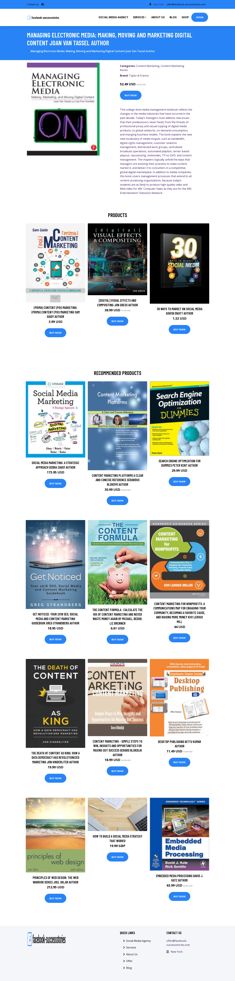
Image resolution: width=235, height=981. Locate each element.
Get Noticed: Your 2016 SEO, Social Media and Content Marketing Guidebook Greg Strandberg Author (55, 618)
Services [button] (138, 17)
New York (158, 4)
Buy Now (131, 95)
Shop (185, 17)
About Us (158, 17)
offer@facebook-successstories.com (186, 4)
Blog (173, 17)
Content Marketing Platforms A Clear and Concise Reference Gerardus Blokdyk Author (117, 479)
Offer (199, 17)
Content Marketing (147, 66)
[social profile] (42, 4)
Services (131, 947)
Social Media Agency (113, 17)
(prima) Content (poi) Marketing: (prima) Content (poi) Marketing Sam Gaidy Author (55, 311)
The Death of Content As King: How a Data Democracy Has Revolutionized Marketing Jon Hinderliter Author (55, 757)
